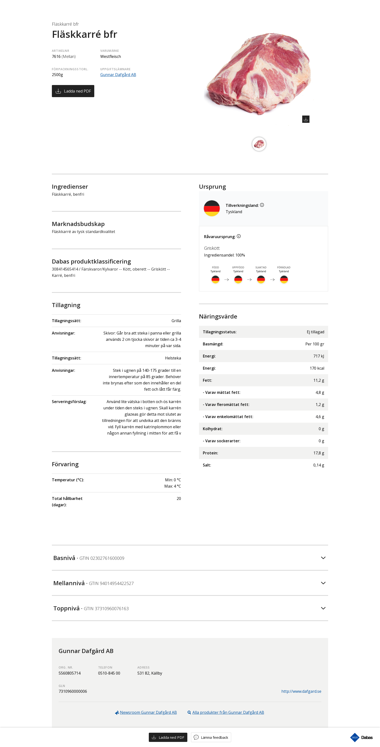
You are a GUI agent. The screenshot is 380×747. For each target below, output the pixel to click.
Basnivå (88, 558)
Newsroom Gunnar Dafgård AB (148, 712)
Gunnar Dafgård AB (118, 74)
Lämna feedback (214, 737)
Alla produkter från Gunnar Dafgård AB (228, 712)
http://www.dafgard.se (301, 691)
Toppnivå (91, 608)
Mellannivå (93, 583)
